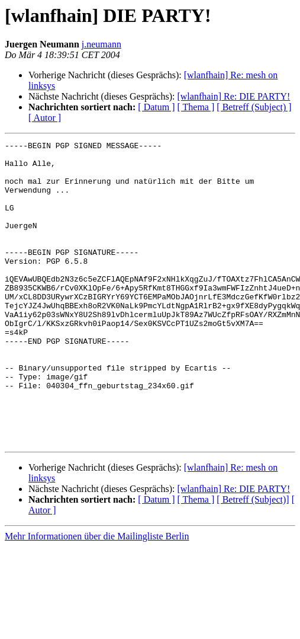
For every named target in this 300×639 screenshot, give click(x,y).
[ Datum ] (156, 107)
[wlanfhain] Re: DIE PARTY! (233, 96)
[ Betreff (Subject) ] (254, 107)
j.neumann (101, 44)
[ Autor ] (44, 118)
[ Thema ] (196, 107)
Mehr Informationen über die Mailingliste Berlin (97, 597)
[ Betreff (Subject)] (253, 560)
